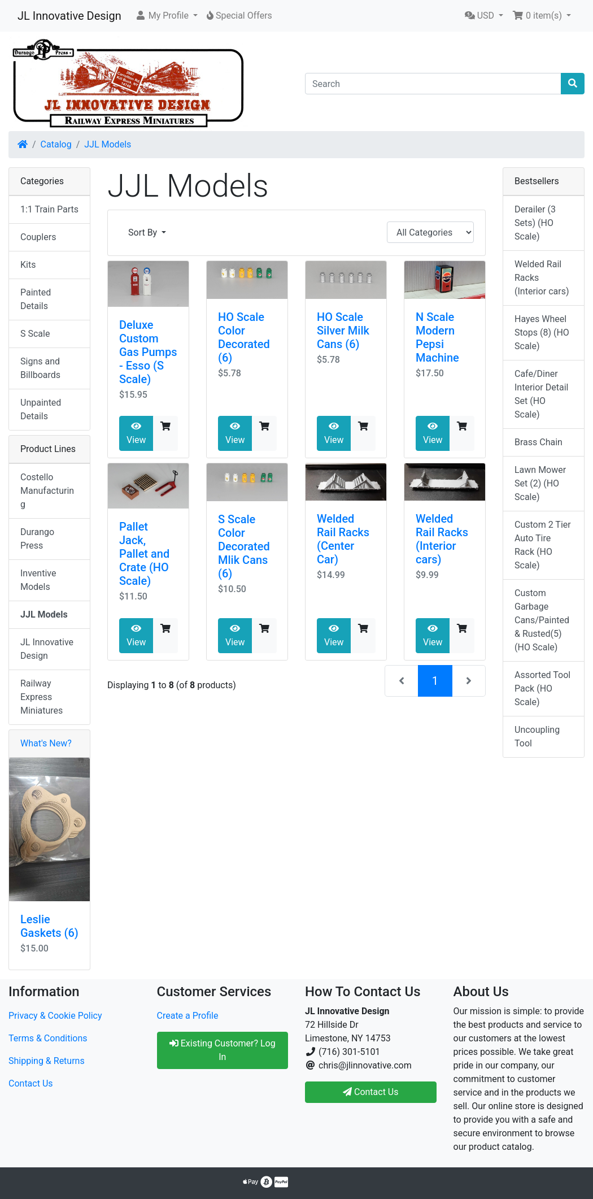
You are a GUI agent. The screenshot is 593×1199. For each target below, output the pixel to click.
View (136, 433)
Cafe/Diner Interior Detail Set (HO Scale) (541, 394)
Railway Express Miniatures (41, 697)
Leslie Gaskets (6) (49, 926)
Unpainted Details (40, 409)
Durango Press (37, 539)
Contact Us (30, 1083)
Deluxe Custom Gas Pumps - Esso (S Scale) (148, 352)
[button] (166, 16)
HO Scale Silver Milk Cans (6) (343, 330)
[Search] (433, 83)
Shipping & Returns (46, 1060)
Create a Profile (188, 1015)
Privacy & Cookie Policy (55, 1015)
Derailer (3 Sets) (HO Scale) (535, 223)
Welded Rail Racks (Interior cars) (442, 539)
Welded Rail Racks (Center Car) (343, 539)
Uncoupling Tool (537, 736)
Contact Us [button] (371, 1092)
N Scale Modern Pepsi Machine (437, 337)
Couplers (38, 237)
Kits (28, 264)
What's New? (46, 743)
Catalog (56, 144)
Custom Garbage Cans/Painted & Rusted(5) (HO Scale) (541, 620)
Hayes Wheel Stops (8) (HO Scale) (541, 332)
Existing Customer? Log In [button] (222, 1050)
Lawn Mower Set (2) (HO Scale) (540, 483)
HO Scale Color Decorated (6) (244, 337)
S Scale (35, 333)
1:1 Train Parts (49, 209)
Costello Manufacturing (47, 491)
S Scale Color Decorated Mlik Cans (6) (244, 546)
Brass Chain (538, 442)
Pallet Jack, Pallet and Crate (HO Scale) (144, 554)
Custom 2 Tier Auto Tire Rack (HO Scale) (542, 545)
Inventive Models (38, 580)
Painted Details (35, 299)
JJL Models (107, 144)
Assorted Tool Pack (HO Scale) (542, 688)
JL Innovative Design (69, 16)
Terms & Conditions (48, 1038)
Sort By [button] (143, 232)
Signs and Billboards (40, 368)
